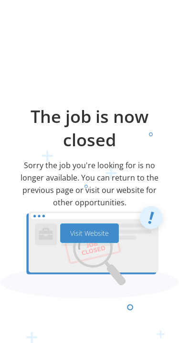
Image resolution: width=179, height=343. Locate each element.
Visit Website (89, 233)
